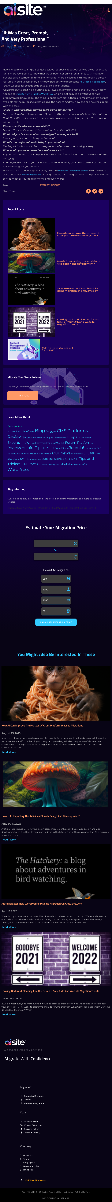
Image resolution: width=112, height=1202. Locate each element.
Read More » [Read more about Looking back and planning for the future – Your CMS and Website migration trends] (8, 1014)
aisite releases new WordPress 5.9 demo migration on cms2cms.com (41, 904)
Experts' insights (50, 185)
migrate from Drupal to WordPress (34, 94)
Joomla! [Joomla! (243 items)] (76, 447)
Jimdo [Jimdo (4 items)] (65, 448)
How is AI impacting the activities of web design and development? (40, 816)
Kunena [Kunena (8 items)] (11, 453)
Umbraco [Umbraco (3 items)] (42, 464)
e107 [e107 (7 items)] (81, 437)
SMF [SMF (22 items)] (23, 458)
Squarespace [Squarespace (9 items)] (34, 459)
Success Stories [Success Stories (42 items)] (52, 459)
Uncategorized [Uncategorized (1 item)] (54, 465)
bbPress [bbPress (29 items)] (28, 431)
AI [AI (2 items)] (8, 431)
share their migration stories (73, 170)
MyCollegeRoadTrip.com (92, 81)
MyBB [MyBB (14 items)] (48, 453)
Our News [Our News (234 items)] (61, 453)
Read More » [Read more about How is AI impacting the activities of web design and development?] (8, 839)
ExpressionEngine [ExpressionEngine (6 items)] (44, 443)
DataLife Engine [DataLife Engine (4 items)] (45, 437)
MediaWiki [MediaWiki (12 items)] (23, 453)
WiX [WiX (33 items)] (84, 464)
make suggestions (31, 174)
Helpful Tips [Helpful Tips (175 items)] (31, 448)
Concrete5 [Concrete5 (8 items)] (31, 437)
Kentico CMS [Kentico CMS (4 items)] (95, 448)
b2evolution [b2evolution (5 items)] (16, 431)
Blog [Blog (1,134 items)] (40, 430)
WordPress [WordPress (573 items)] (18, 469)
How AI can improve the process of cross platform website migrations (42, 725)
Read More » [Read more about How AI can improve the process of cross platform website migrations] (8, 752)
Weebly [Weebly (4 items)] (77, 464)
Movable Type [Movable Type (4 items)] (36, 453)
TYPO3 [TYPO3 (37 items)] (33, 464)
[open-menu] (110, 10)
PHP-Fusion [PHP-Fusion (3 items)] (77, 454)
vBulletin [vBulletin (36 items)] (67, 464)
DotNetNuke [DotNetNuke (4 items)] (60, 437)
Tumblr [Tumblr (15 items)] (23, 464)
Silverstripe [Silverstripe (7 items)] (13, 459)
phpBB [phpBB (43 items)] (88, 453)
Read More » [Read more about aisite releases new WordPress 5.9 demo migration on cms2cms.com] (8, 927)
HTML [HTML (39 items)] (47, 448)
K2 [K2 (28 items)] (86, 448)
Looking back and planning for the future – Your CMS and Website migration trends (50, 991)
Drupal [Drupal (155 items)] (72, 437)
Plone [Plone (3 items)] (97, 454)
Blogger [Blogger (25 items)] (51, 431)
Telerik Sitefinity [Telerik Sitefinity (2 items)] (71, 459)
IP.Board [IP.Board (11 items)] (57, 448)
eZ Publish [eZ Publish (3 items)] (59, 443)
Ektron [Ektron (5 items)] (88, 437)
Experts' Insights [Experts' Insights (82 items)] (21, 442)
